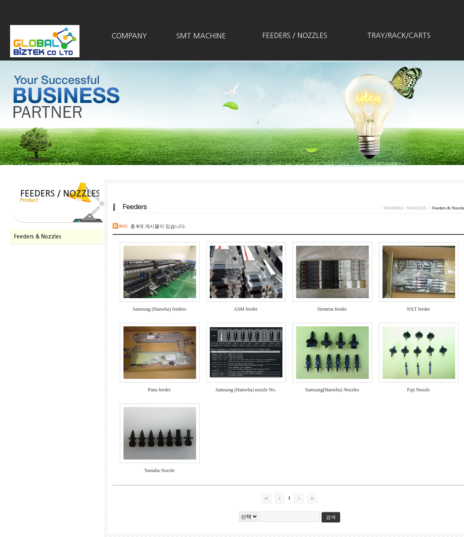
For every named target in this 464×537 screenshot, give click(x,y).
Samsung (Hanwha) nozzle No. (245, 390)
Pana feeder (159, 390)
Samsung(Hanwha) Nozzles (332, 390)
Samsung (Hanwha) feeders (159, 309)
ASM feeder (246, 309)
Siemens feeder (332, 309)
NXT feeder (418, 309)
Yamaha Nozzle (159, 470)
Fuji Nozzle (418, 390)
